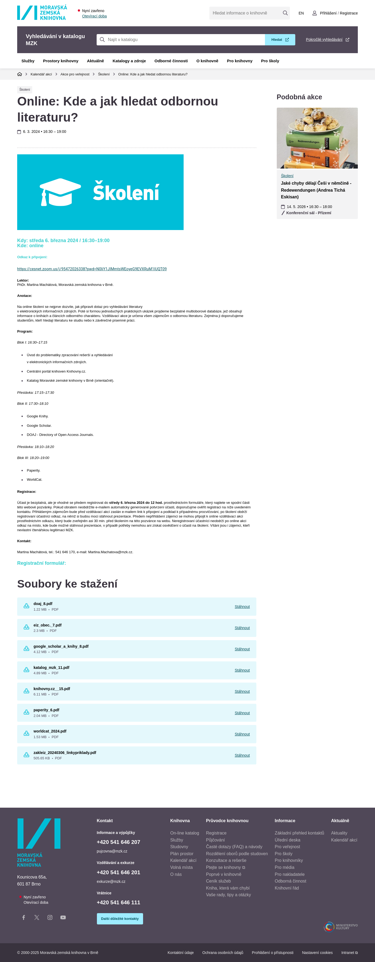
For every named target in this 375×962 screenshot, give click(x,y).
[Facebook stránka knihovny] (23, 918)
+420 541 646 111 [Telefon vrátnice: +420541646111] (118, 902)
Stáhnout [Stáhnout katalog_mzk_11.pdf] (242, 670)
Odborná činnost (290, 881)
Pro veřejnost (287, 846)
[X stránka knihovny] (36, 918)
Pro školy (270, 61)
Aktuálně (95, 61)
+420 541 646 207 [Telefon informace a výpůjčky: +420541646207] (118, 842)
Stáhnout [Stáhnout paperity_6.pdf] (242, 713)
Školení (104, 74)
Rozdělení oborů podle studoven (237, 853)
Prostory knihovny (60, 61)
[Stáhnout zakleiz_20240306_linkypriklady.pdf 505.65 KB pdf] (26, 756)
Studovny (179, 846)
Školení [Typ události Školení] (24, 90)
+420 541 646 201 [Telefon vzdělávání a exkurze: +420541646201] (118, 872)
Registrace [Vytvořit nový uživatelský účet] (349, 13)
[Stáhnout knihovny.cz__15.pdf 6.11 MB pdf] (26, 692)
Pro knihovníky (289, 860)
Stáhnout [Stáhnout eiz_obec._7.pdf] (242, 628)
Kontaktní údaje (181, 952)
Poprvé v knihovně (224, 874)
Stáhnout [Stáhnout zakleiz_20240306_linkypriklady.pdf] (242, 755)
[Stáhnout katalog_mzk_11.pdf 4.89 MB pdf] (26, 671)
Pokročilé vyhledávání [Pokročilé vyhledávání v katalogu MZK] (324, 39)
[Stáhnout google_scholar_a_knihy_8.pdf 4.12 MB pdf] (26, 649)
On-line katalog (184, 833)
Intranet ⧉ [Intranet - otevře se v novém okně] (349, 952)
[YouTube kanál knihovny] (63, 918)
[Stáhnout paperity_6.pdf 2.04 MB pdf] (26, 713)
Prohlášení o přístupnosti (272, 952)
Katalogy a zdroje (129, 61)
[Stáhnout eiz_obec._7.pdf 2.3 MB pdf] (26, 628)
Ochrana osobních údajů (222, 952)
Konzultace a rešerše (226, 860)
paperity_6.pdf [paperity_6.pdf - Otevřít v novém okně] (46, 710)
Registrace (216, 833)
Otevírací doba (94, 16)
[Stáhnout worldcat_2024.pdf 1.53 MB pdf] (26, 734)
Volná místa (181, 867)
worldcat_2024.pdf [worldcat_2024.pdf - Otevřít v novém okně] (50, 731)
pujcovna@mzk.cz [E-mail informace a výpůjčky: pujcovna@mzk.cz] (112, 851)
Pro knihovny (239, 61)
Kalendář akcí (41, 74)
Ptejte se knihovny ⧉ (225, 867)
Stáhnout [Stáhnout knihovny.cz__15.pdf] (242, 691)
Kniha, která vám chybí (228, 888)
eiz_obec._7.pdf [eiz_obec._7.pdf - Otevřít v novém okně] (47, 625)
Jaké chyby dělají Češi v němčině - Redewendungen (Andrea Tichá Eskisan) (316, 190)
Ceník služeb (218, 881)
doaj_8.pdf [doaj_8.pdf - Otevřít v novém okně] (43, 604)
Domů (19, 74)
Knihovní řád (287, 888)
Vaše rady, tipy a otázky (228, 894)
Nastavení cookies (317, 952)
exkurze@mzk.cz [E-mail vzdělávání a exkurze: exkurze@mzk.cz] (111, 881)
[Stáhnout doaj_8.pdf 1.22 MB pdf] (26, 607)
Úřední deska (287, 840)
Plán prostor (181, 853)
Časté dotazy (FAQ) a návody (234, 846)
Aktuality (339, 833)
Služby (27, 61)
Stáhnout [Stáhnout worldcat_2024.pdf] (242, 734)
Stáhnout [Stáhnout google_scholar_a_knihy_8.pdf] (242, 649)
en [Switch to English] (301, 13)
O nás (176, 874)
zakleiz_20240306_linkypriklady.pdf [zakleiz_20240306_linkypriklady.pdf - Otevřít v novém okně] (65, 752)
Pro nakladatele (290, 874)
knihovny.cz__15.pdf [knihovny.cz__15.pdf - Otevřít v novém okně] (52, 689)
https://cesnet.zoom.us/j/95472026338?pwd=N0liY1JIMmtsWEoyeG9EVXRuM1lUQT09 (92, 269)
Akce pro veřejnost (75, 74)
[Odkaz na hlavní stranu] (42, 18)
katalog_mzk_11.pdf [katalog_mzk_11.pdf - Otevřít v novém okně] (51, 667)
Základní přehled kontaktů (299, 833)
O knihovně (207, 61)
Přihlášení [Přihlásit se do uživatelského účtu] (328, 13)
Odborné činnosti (171, 61)
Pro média (284, 867)
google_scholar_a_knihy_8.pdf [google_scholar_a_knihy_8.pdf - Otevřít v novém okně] (61, 646)
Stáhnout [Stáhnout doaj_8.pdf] (242, 606)
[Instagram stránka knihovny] (49, 918)
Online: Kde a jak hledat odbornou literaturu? (153, 74)
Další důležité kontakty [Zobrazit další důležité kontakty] (120, 919)
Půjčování (215, 840)
